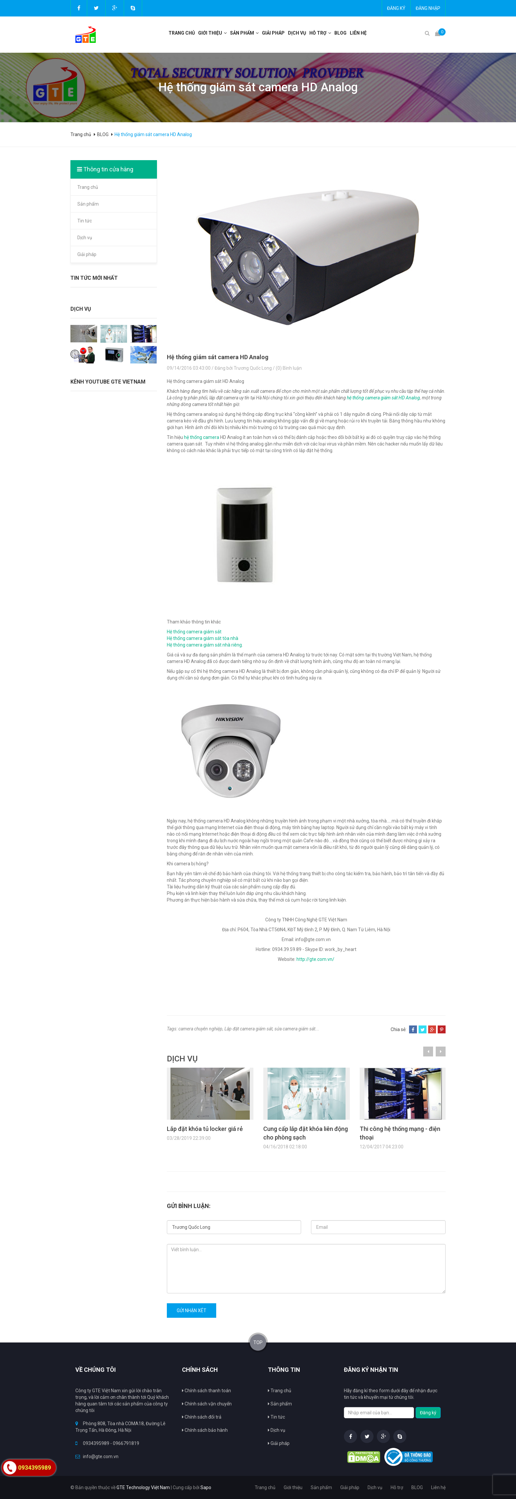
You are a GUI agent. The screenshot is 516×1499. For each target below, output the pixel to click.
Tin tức (84, 220)
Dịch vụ (297, 33)
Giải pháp (273, 33)
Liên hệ (358, 33)
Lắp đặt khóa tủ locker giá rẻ (205, 1128)
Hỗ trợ (317, 33)
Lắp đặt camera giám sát (248, 1028)
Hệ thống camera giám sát (194, 631)
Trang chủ (87, 187)
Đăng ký (396, 8)
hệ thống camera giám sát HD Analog (383, 397)
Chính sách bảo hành (205, 1430)
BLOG (340, 33)
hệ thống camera (201, 437)
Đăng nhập (428, 8)
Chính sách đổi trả (201, 1417)
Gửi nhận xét (191, 1310)
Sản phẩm (88, 204)
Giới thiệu (210, 33)
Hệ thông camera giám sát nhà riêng (204, 645)
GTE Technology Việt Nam (143, 1487)
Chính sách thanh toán (206, 1390)
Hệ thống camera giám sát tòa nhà (202, 638)
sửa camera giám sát (294, 1028)
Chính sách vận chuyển (207, 1403)
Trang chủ (181, 33)
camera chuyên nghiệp (200, 1028)
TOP (258, 1342)
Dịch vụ (84, 237)
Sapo (205, 1487)
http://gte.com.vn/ (315, 959)
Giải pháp (86, 254)
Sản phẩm (242, 33)
